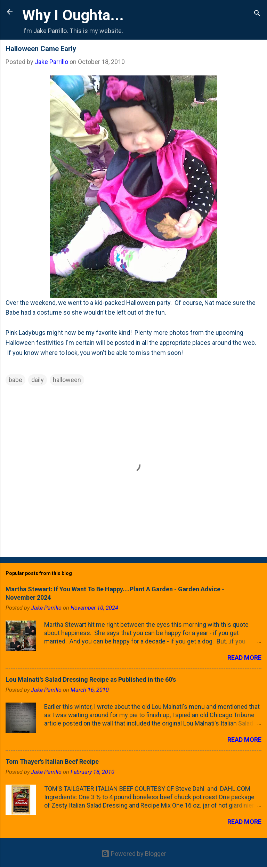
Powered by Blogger (133, 853)
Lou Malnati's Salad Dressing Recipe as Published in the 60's (91, 679)
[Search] (257, 14)
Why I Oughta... (73, 15)
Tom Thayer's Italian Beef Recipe (52, 761)
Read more (244, 657)
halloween (67, 379)
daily (37, 379)
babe (15, 379)
